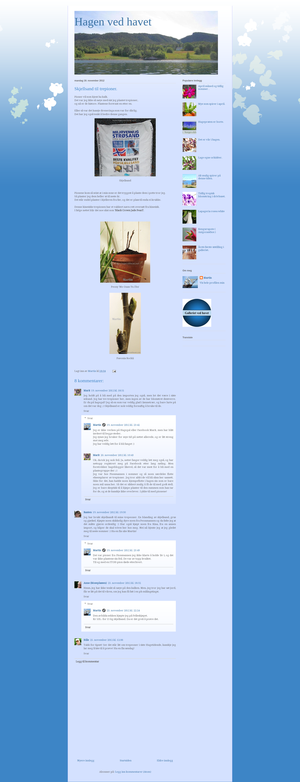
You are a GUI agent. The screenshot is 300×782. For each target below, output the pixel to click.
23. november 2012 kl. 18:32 (124, 583)
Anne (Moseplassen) (95, 583)
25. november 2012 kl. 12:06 (106, 639)
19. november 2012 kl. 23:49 (123, 550)
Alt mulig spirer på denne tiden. (209, 177)
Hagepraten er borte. (211, 121)
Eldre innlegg (165, 760)
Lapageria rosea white (211, 211)
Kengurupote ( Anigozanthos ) (207, 231)
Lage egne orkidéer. (210, 157)
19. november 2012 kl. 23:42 (123, 424)
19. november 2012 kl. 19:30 (109, 512)
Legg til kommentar (87, 661)
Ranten (88, 512)
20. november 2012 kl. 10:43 (117, 455)
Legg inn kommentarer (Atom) (133, 771)
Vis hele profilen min (212, 282)
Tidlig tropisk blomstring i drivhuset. (211, 195)
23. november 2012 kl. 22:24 (123, 610)
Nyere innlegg (85, 760)
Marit (87, 390)
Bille (86, 639)
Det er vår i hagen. (209, 139)
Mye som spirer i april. (211, 103)
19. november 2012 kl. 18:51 (107, 390)
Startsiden (125, 760)
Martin (97, 424)
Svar (86, 411)
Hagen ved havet (113, 21)
